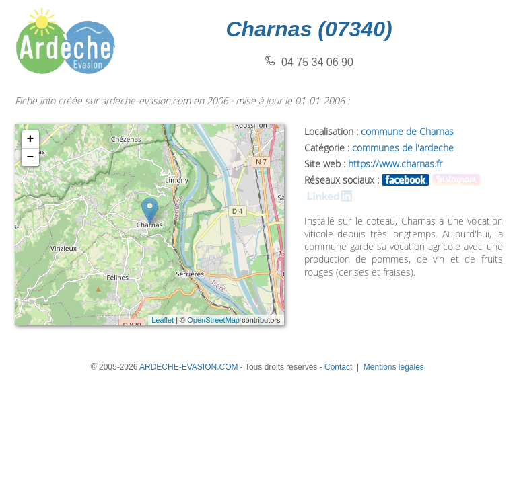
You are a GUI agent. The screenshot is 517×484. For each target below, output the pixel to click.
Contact (338, 367)
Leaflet (162, 320)
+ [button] (30, 139)
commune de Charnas (407, 131)
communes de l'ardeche (403, 147)
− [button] (30, 157)
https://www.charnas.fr (395, 163)
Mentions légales (394, 367)
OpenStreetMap (213, 320)
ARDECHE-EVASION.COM (188, 367)
